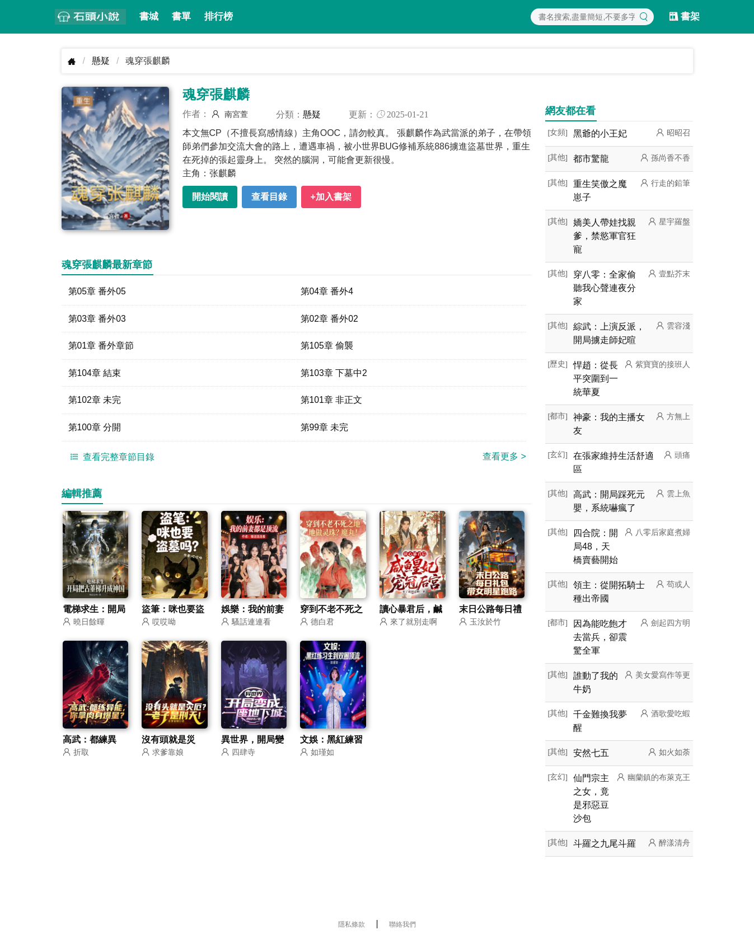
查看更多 (504, 457)
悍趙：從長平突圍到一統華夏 (595, 378)
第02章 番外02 (330, 318)
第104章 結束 (94, 373)
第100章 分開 (94, 428)
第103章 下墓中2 (334, 373)
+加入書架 (331, 196)
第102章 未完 (94, 401)
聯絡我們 (402, 924)
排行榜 (218, 16)
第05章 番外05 (97, 291)
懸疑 (101, 60)
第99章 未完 (325, 428)
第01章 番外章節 (101, 346)
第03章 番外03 (97, 318)
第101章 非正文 (332, 401)
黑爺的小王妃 (600, 133)
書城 (148, 16)
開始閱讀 (210, 196)
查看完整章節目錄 (110, 457)
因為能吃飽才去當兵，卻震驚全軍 (600, 637)
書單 (181, 16)
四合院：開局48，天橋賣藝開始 (595, 546)
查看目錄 (269, 196)
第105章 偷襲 (327, 346)
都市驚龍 (591, 158)
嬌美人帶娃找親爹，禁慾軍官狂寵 (604, 236)
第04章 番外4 (327, 291)
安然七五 (591, 753)
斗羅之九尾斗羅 (604, 843)
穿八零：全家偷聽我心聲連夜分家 (604, 288)
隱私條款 (351, 924)
